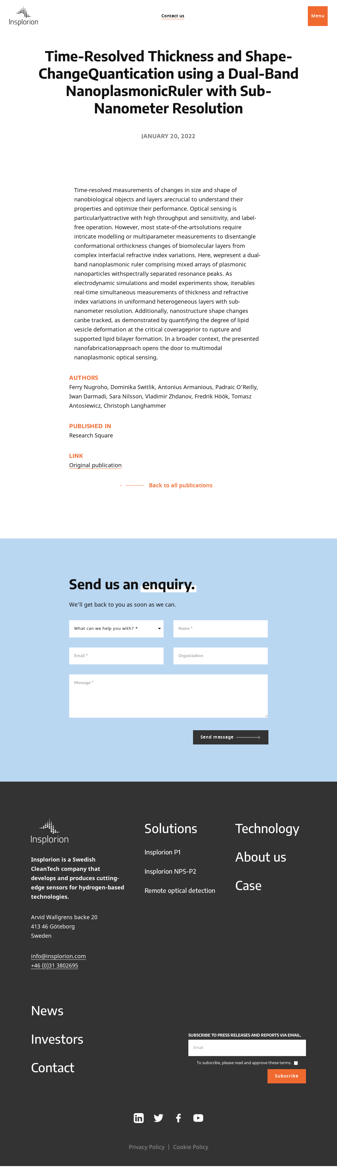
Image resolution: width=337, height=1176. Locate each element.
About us (260, 860)
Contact (52, 1070)
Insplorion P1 (163, 855)
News (47, 1013)
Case (248, 888)
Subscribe (287, 1079)
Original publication (95, 465)
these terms (279, 1065)
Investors (57, 1042)
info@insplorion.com (58, 959)
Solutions (171, 831)
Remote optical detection (180, 893)
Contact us (172, 16)
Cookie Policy (190, 1150)
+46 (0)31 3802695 (54, 968)
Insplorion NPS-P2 (170, 874)
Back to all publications (166, 485)
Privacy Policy (146, 1150)
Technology (267, 831)
